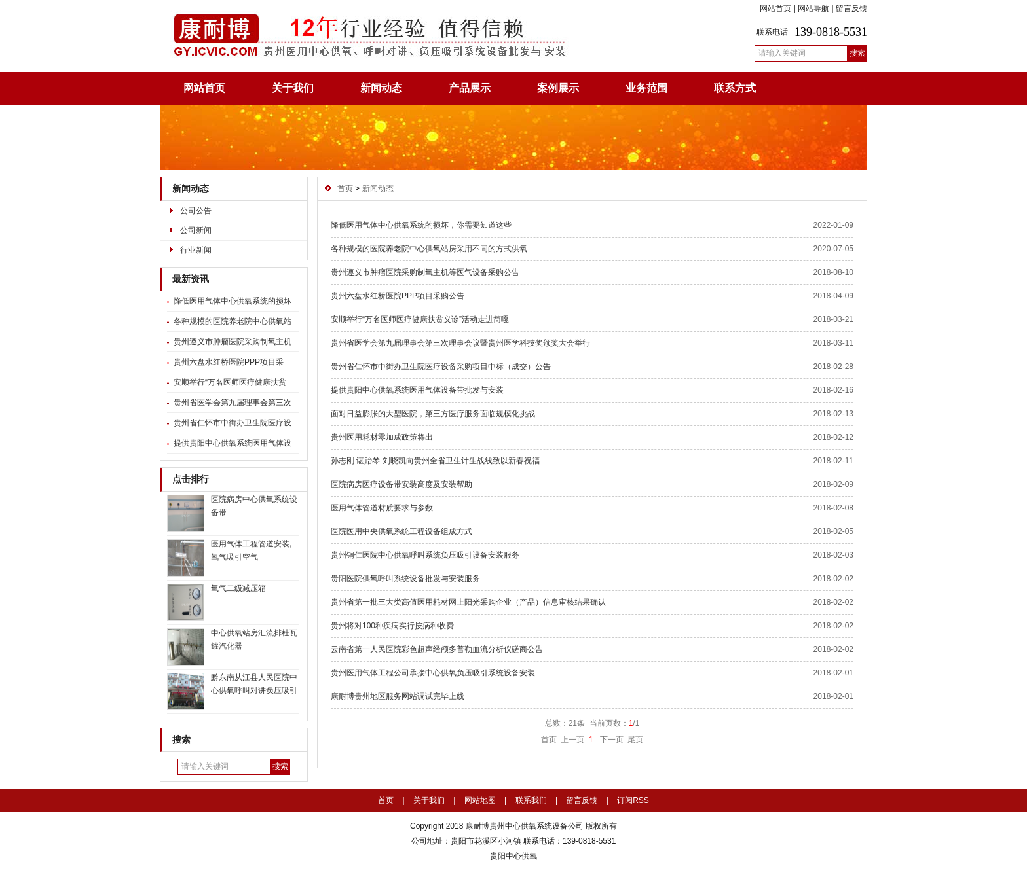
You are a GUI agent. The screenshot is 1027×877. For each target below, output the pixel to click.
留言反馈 (851, 8)
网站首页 (775, 8)
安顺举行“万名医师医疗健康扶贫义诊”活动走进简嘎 (420, 319)
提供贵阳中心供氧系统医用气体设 (232, 443)
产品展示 (470, 88)
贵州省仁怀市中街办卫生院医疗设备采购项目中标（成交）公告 (441, 366)
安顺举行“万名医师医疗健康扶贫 (230, 382)
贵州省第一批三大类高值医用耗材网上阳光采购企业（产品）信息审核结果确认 (468, 602)
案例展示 (558, 88)
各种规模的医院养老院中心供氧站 (232, 321)
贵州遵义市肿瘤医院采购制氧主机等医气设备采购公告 (425, 272)
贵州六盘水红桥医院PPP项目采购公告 (397, 295)
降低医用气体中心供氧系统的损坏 (232, 301)
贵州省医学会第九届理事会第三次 (232, 402)
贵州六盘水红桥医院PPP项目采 (229, 362)
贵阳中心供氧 (513, 856)
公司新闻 (196, 230)
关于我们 (293, 88)
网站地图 (480, 800)
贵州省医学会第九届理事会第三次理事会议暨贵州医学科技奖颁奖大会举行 (460, 343)
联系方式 (735, 88)
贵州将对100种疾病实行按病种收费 (392, 625)
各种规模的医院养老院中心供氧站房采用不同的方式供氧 (429, 248)
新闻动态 (381, 88)
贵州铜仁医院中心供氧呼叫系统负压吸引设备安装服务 (425, 555)
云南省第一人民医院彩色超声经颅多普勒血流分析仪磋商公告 (437, 649)
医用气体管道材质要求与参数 (382, 507)
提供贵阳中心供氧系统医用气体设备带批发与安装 (417, 390)
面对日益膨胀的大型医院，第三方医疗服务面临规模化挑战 (433, 413)
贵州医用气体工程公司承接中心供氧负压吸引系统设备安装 (433, 672)
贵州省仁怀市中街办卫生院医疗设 (232, 422)
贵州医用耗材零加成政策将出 (382, 437)
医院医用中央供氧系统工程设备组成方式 (401, 531)
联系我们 (531, 800)
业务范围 (646, 88)
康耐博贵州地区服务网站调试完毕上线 (397, 696)
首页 (345, 188)
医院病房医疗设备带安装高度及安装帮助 (401, 484)
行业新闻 (196, 250)
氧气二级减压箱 (238, 588)
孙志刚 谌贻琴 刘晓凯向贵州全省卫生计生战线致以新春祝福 (435, 460)
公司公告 (196, 210)
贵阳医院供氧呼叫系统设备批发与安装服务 (405, 578)
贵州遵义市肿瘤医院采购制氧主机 (232, 341)
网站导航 (813, 8)
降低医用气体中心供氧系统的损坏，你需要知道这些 (421, 225)
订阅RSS (633, 800)
